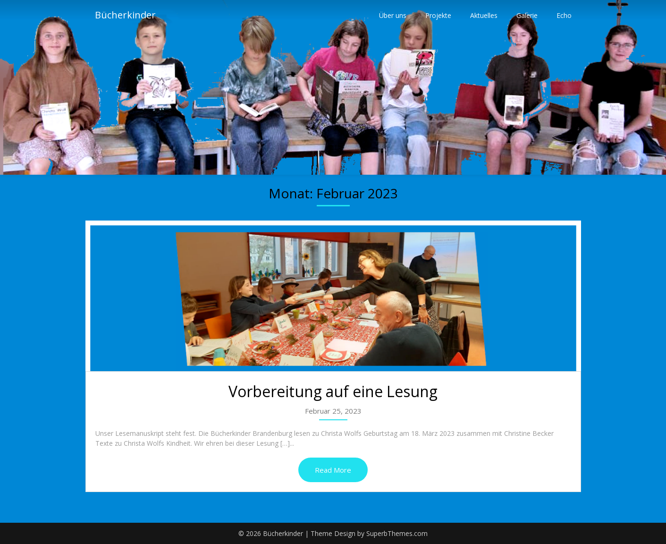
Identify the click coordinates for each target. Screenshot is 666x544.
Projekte (438, 15)
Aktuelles (483, 15)
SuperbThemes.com (397, 533)
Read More (333, 470)
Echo (564, 15)
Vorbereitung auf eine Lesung (333, 391)
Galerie (527, 15)
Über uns (392, 15)
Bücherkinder (125, 15)
